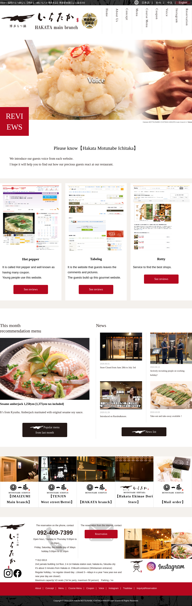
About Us (117, 15)
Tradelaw (127, 588)
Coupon (156, 14)
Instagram (176, 15)
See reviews (31, 289)
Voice (166, 12)
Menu (137, 12)
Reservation (186, 17)
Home (106, 12)
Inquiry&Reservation (147, 588)
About (38, 588)
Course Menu (146, 18)
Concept (126, 14)
